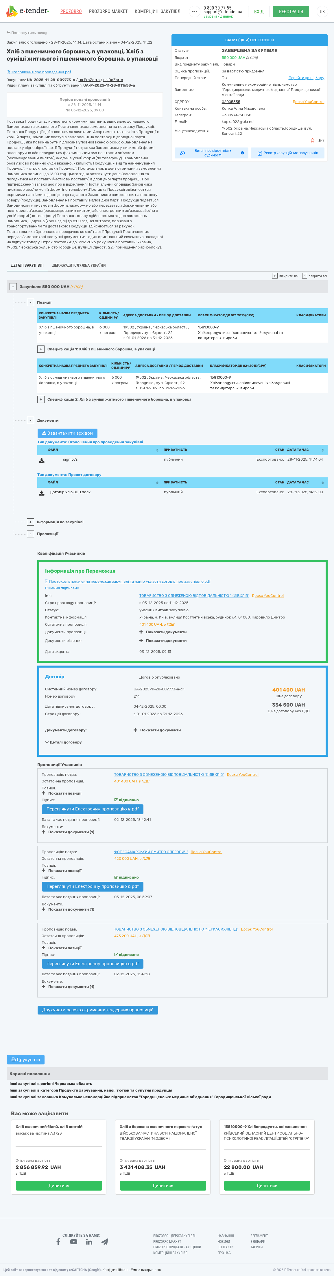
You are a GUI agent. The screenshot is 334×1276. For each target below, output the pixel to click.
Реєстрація (291, 11)
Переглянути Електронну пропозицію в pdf (93, 809)
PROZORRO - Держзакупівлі (174, 1236)
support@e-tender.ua (223, 11)
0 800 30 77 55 (217, 8)
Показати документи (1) (68, 832)
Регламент (259, 1236)
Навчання (226, 1236)
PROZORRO (71, 11)
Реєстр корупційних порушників (287, 153)
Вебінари (257, 1242)
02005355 (231, 102)
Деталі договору (63, 742)
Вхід (259, 11)
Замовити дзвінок (218, 16)
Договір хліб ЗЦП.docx (70, 492)
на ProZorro (90, 80)
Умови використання (146, 1270)
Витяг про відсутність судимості (211, 153)
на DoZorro (113, 80)
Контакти (225, 1247)
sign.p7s (70, 459)
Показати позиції (62, 793)
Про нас (224, 1253)
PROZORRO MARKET (108, 11)
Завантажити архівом (67, 433)
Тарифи (256, 1247)
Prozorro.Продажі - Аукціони (177, 1247)
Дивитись (59, 1185)
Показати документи (163, 632)
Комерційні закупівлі (158, 11)
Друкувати (26, 1059)
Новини (224, 1242)
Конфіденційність (115, 1270)
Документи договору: (66, 730)
